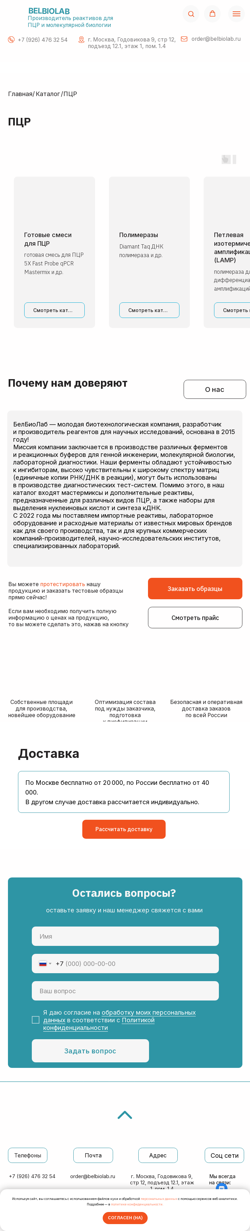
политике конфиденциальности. (137, 1204)
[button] (191, 13)
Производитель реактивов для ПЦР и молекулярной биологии (70, 21)
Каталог (48, 93)
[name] (125, 936)
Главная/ (21, 93)
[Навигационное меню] (236, 13)
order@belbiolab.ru (92, 1176)
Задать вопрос (90, 1050)
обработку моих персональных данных (119, 1016)
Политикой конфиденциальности (99, 1023)
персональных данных (159, 1198)
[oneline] (125, 991)
